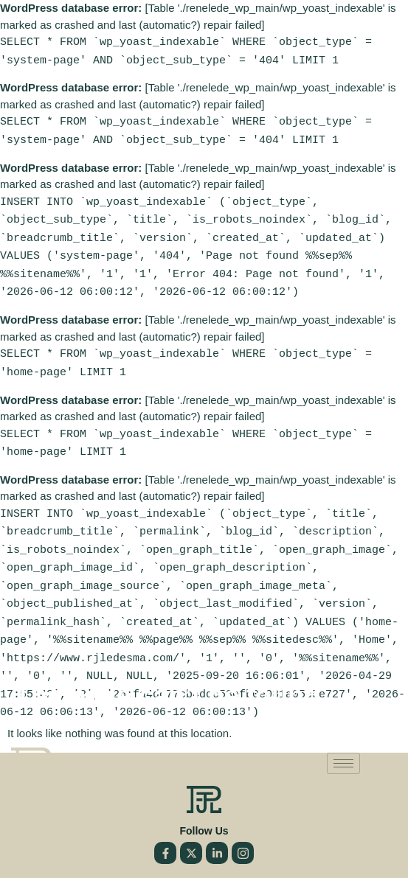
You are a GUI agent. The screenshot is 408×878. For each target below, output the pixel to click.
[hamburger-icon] (343, 744)
